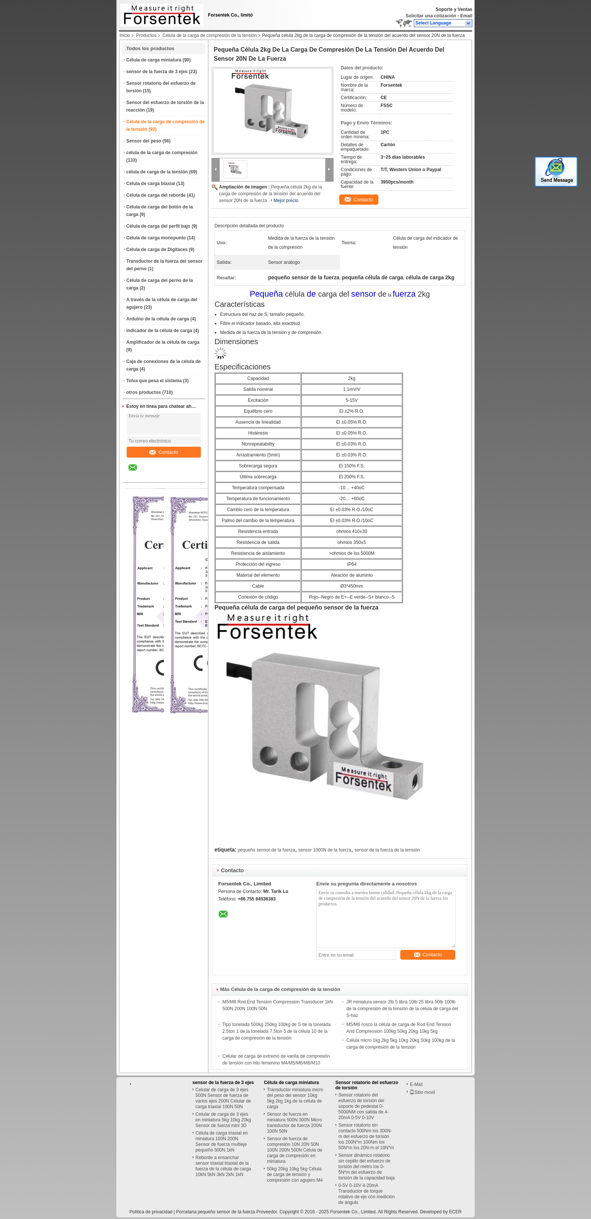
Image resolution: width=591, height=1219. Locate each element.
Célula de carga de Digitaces (157, 249)
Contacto (163, 452)
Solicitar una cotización (431, 15)
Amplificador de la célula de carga (162, 342)
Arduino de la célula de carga (157, 319)
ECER (455, 1211)
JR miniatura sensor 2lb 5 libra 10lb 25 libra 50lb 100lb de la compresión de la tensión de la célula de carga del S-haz (402, 1008)
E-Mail (416, 1084)
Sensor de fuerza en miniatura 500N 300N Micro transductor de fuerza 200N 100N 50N (294, 1123)
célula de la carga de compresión (162, 152)
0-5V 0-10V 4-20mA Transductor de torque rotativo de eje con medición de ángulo (366, 1194)
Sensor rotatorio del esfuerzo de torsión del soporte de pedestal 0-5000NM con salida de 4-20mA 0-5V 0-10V (363, 1106)
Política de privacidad (150, 1211)
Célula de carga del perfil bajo (158, 226)
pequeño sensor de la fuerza (266, 850)
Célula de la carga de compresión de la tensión (209, 35)
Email (466, 15)
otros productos (143, 392)
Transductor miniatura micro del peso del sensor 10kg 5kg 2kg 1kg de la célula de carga (295, 1098)
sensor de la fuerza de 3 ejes (157, 71)
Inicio (124, 35)
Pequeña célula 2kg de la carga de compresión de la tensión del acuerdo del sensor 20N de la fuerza (270, 193)
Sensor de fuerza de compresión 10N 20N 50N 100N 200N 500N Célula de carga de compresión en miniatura (294, 1150)
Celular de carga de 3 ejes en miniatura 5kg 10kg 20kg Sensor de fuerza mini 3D (223, 1120)
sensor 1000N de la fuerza (324, 850)
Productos (146, 35)
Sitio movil (422, 1092)
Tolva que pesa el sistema (154, 380)
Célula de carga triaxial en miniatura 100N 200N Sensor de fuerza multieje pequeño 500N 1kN (222, 1141)
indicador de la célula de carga (159, 330)
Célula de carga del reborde (155, 195)
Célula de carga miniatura (153, 60)
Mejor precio (286, 200)
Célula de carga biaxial (150, 183)
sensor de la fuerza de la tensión (387, 850)
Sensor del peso (143, 141)
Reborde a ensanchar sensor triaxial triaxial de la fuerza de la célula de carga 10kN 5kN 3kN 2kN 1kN (223, 1166)
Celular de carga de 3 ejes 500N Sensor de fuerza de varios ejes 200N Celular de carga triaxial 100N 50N (223, 1098)
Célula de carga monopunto (156, 237)
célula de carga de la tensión (157, 172)
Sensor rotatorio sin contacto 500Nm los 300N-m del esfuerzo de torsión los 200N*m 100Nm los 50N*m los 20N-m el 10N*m (366, 1136)
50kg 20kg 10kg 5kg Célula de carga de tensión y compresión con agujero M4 (295, 1174)
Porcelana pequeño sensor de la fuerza (215, 1211)
